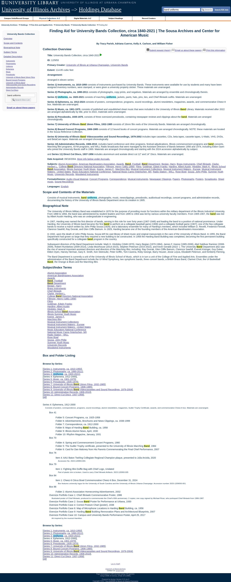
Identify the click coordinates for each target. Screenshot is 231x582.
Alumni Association (68, 164)
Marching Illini (122, 169)
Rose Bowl (180, 171)
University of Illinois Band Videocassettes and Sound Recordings (20, 84)
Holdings (24, 25)
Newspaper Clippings (160, 179)
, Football (132, 164)
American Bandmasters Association (97, 164)
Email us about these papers (21, 107)
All (44, 397)
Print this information (214, 50)
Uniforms (9, 66)
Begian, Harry (168, 164)
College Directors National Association (81, 166)
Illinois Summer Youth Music (81, 169)
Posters (199, 179)
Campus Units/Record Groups (16, 18)
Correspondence (117, 179)
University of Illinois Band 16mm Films (20, 77)
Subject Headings (115, 18)
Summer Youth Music (58, 342)
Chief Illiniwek (204, 164)
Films (138, 166)
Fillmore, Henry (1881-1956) (120, 166)
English (64, 186)
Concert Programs (98, 179)
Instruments (10, 61)
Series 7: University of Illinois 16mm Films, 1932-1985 (74, 384)
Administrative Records (15, 87)
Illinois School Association (63, 311)
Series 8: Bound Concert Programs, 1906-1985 (67, 387)
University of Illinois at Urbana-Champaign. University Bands (97, 65)
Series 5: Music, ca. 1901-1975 (59, 379)
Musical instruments (138, 179)
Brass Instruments (186, 164)
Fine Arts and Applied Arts (42, 25)
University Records (64, 174)
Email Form (120, 571)
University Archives (9, 25)
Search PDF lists (221, 9)
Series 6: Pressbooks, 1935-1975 (60, 381)
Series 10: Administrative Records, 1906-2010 (66, 392)
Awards (120, 164)
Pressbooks (10, 74)
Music (8, 72)
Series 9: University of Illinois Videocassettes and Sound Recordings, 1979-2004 (87, 389)
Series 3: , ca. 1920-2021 (61, 374)
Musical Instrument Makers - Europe (181, 169)
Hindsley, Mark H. (201, 166)
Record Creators (149, 18)
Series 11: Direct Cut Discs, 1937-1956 (63, 394)
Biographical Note (12, 47)
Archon (113, 579)
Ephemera (10, 69)
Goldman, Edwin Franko (155, 166)
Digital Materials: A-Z (82, 18)
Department (151, 164)
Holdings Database (100, 9)
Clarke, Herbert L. (56, 293)
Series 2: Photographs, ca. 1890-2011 (62, 371)
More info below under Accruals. (93, 159)
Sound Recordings (64, 181)
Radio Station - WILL (163, 171)
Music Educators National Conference (91, 171)
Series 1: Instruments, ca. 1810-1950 (62, 369)
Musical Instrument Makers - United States (69, 327)
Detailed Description (13, 56)
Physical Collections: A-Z (49, 18)
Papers (176, 179)
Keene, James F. (105, 169)
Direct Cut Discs (12, 90)
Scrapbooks (211, 179)
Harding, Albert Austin (180, 166)
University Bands (63, 25)
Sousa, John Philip (197, 171)
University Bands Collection (84, 25)
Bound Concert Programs (15, 80)
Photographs (11, 64)
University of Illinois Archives (36, 9)
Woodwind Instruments (87, 174)
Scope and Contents (13, 43)
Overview (8, 38)
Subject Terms (10, 52)
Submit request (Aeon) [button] (158, 50)
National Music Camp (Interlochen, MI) (132, 171)
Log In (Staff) (115, 564)
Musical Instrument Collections (146, 169)
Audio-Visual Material (77, 179)
